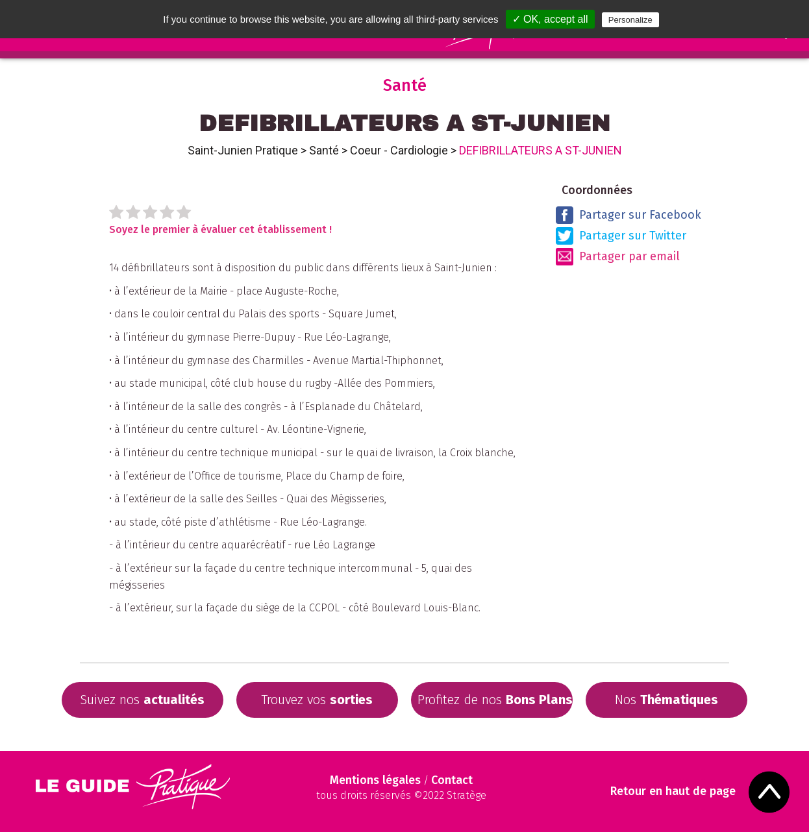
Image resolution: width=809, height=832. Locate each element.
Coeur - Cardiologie (399, 150)
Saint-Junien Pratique (243, 150)
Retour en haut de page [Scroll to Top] (673, 791)
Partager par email (618, 256)
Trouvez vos (317, 699)
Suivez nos (142, 699)
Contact (452, 780)
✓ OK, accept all (550, 19)
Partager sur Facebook (628, 215)
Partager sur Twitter (621, 236)
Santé (324, 150)
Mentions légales (375, 780)
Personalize (630, 20)
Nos (666, 699)
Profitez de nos (495, 699)
